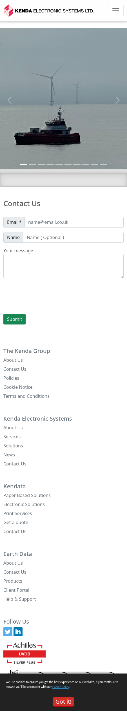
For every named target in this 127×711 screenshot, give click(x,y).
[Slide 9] (94, 165)
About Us (13, 360)
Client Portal (16, 590)
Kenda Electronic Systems (37, 418)
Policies (11, 378)
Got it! (63, 701)
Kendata (14, 486)
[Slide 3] (41, 165)
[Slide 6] (68, 165)
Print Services (17, 513)
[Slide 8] (86, 165)
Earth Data (17, 554)
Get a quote (15, 522)
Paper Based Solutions (27, 495)
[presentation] (46, 296)
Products (12, 581)
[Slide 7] (77, 165)
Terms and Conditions (26, 396)
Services (12, 437)
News (9, 455)
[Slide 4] (50, 165)
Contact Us (14, 369)
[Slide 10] (103, 165)
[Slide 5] (59, 165)
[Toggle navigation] (116, 10)
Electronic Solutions (24, 504)
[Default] (74, 222)
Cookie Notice (18, 387)
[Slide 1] (23, 165)
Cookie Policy (60, 687)
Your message (18, 251)
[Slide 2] (32, 165)
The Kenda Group (26, 351)
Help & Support (19, 599)
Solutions (13, 446)
